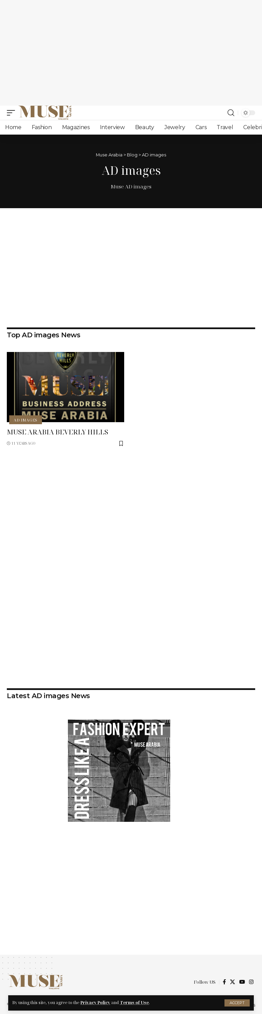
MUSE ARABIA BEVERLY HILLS (58, 431)
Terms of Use (134, 1002)
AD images (26, 419)
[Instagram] (251, 982)
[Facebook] (224, 982)
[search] (231, 113)
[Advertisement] (131, 53)
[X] (232, 982)
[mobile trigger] (12, 113)
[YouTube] (242, 982)
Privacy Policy (95, 1002)
